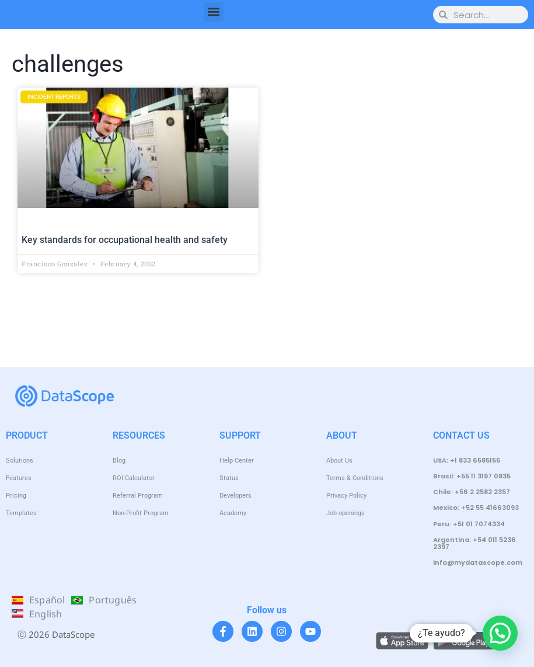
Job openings (345, 513)
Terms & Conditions (354, 478)
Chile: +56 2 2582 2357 (471, 491)
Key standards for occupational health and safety (125, 239)
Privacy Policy (346, 495)
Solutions (19, 460)
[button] (214, 12)
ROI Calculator (134, 478)
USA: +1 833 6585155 (466, 460)
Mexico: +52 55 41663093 (476, 507)
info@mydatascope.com (477, 562)
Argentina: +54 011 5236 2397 (474, 543)
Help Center (236, 460)
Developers (235, 495)
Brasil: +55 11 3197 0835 (472, 476)
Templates (21, 513)
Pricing (16, 495)
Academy (232, 513)
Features (19, 478)
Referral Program (138, 495)
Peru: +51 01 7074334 (469, 524)
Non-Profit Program (141, 513)
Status (229, 478)
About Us (339, 460)
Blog (119, 460)
